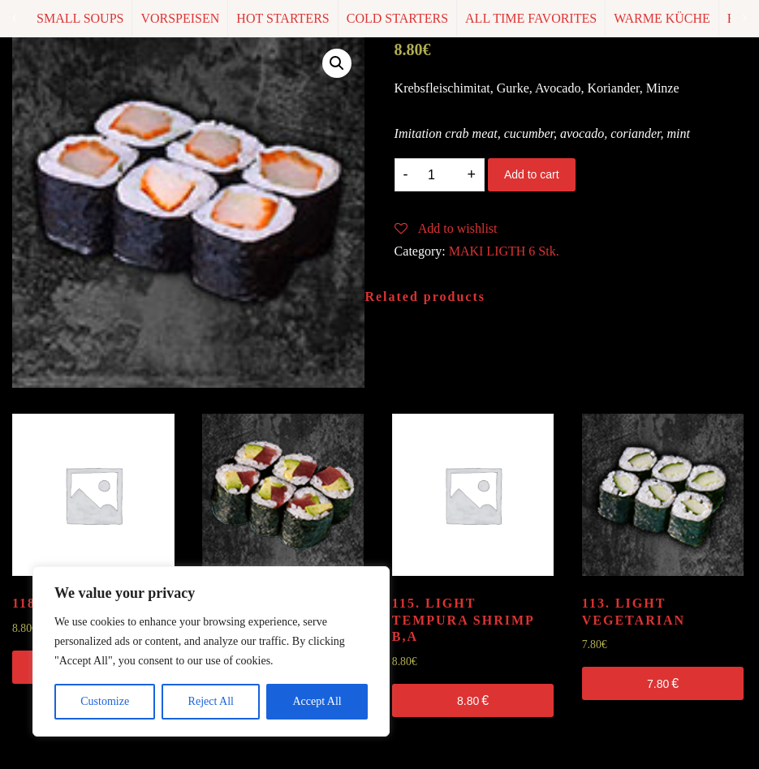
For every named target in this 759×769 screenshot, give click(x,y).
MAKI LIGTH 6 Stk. (504, 251)
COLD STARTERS (397, 18)
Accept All (316, 701)
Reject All (211, 701)
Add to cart (531, 174)
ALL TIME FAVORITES (531, 18)
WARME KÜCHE (662, 18)
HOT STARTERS (282, 18)
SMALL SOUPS (80, 18)
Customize (104, 701)
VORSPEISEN (179, 18)
